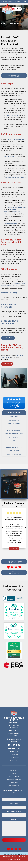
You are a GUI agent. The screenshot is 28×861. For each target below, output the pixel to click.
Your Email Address (14, 811)
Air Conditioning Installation (14, 433)
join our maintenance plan (16, 139)
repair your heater (12, 115)
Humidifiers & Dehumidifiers (14, 447)
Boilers (14, 440)
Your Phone (14, 803)
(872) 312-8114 (14, 741)
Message (14, 819)
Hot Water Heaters (14, 444)
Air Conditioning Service (14, 430)
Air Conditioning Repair (14, 427)
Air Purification (14, 450)
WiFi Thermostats (14, 437)
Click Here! (22, 856)
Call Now (7, 364)
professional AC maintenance (15, 177)
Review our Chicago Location (13, 561)
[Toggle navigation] (24, 9)
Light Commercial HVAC (14, 454)
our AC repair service (14, 122)
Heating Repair (14, 416)
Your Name (14, 796)
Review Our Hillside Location (13, 572)
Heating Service (14, 420)
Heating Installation (14, 423)
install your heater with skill (16, 207)
